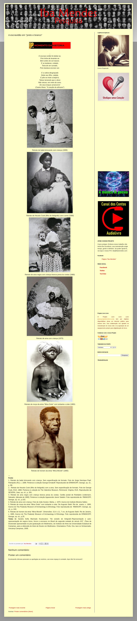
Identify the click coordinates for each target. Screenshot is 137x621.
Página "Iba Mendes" (109, 259)
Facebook (103, 267)
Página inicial (50, 608)
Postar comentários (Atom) (23, 611)
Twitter (102, 270)
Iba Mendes (28, 543)
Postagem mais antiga (83, 608)
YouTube (103, 274)
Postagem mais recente (17, 608)
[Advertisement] (113, 136)
